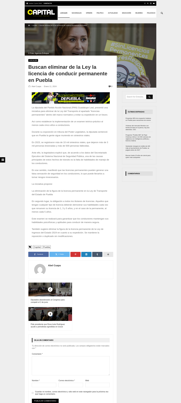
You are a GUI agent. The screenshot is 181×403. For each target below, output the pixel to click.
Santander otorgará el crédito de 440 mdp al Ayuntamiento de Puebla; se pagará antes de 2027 (138, 148)
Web (87, 356)
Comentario (37, 330)
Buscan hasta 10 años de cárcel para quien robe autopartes (138, 156)
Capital (37, 247)
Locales (34, 25)
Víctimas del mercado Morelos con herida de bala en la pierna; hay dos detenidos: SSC (137, 127)
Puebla (46, 247)
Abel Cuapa (52, 265)
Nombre (36, 356)
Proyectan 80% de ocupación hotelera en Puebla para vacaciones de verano (138, 119)
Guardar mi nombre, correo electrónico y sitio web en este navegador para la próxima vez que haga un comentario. (71, 368)
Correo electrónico (67, 356)
